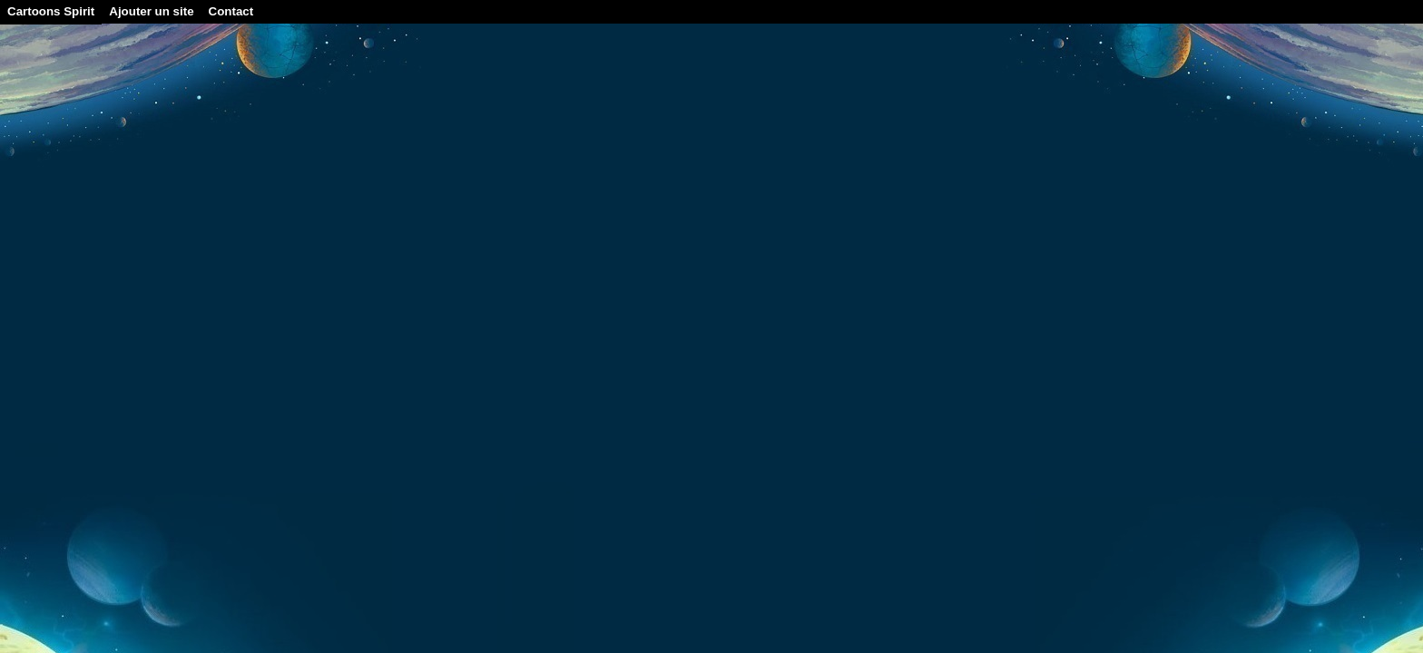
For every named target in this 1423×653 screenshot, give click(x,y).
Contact (231, 11)
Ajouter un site (151, 11)
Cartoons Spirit (50, 11)
